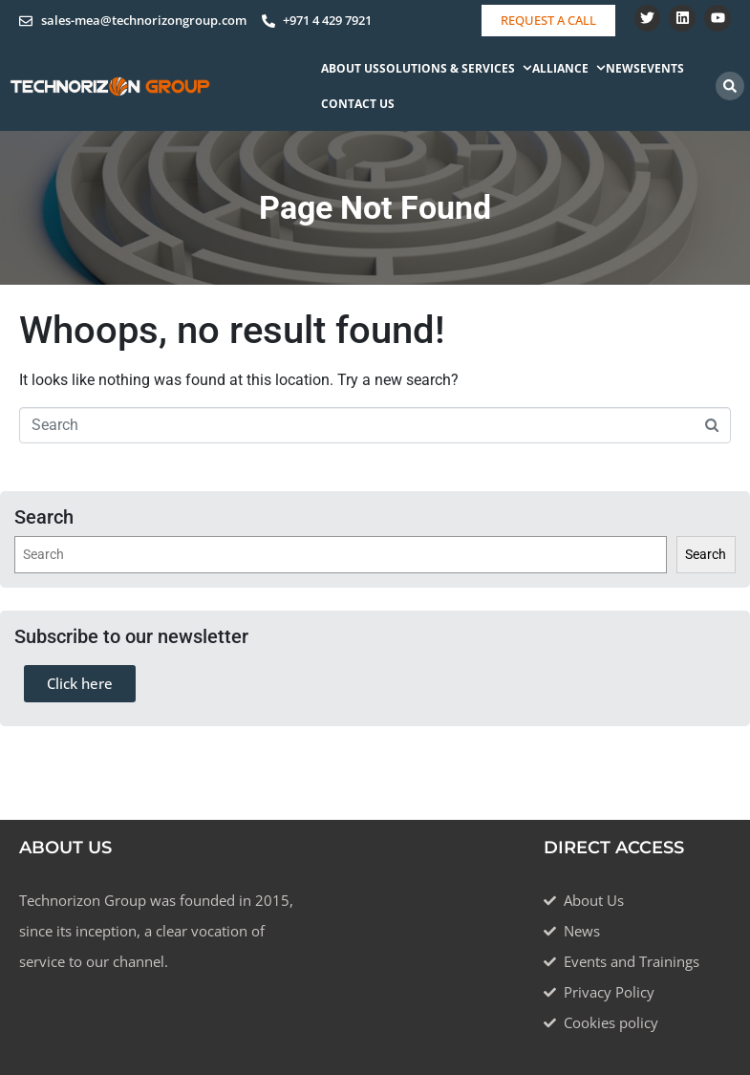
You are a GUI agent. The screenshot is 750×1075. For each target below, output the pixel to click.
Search (705, 554)
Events (662, 68)
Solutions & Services (455, 68)
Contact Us (358, 104)
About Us (350, 68)
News (623, 68)
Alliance (569, 68)
